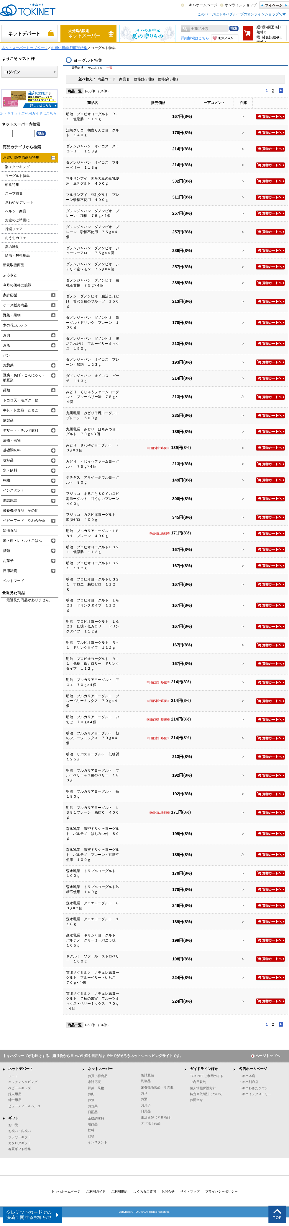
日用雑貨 (10, 571)
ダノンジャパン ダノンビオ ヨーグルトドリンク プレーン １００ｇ (92, 323)
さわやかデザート (19, 202)
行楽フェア (14, 229)
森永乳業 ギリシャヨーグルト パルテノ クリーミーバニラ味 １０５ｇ (92, 940)
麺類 (6, 390)
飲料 (91, 1130)
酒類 (6, 551)
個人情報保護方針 (203, 1088)
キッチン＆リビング (22, 1082)
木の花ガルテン (15, 325)
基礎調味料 (12, 450)
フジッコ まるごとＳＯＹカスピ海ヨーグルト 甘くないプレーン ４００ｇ (94, 499)
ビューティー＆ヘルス (24, 1106)
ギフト (13, 1118)
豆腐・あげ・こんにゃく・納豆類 (24, 377)
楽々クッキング (17, 167)
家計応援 (10, 295)
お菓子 (8, 561)
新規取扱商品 (13, 265)
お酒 (144, 1099)
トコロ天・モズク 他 (20, 400)
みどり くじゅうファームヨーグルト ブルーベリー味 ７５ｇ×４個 (92, 397)
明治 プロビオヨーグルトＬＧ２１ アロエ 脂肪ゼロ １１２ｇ (92, 584)
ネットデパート (20, 1069)
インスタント (13, 490)
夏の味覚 (12, 247)
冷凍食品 (10, 531)
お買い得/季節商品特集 (69, 48)
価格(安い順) (144, 79)
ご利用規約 (198, 1082)
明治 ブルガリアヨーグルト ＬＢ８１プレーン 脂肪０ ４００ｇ (92, 813)
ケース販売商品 (15, 305)
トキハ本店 (247, 1076)
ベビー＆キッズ (19, 1088)
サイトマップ (190, 1191)
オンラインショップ (241, 5)
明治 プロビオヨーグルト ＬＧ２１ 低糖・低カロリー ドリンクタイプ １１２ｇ (92, 626)
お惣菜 (8, 365)
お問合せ (196, 1100)
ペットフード (13, 581)
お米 (144, 1093)
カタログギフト (19, 1143)
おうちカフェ (15, 238)
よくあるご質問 (144, 1191)
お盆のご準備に (17, 220)
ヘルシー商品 (15, 211)
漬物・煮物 (12, 440)
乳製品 (146, 1081)
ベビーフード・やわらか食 (24, 520)
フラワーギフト (19, 1137)
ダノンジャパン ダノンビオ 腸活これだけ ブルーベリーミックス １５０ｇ (92, 343)
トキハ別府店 (248, 1082)
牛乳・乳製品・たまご (20, 410)
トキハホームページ (201, 5)
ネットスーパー (100, 1069)
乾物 (6, 480)
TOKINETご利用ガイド (207, 1076)
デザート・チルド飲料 (20, 430)
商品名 (125, 79)
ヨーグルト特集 (17, 176)
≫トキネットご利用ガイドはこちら (28, 113)
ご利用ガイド (96, 1191)
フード (13, 1076)
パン (6, 355)
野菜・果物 (12, 315)
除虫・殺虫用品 (17, 255)
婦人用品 (14, 1094)
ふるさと (10, 275)
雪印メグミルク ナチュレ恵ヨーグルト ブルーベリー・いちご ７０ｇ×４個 (92, 977)
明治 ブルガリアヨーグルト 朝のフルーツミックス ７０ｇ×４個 (92, 738)
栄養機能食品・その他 (20, 510)
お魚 (6, 345)
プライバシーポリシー (221, 1191)
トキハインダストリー (255, 1094)
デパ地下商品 (150, 1123)
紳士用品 (14, 1100)
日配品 (93, 1112)
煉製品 (8, 420)
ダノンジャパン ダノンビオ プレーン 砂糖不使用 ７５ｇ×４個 (92, 232)
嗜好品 (8, 460)
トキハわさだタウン (253, 1088)
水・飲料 (10, 470)
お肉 (6, 335)
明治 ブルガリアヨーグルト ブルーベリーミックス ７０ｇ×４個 (92, 701)
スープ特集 (14, 193)
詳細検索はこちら (195, 38)
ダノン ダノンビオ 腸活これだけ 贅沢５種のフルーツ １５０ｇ (92, 301)
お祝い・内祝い (19, 1131)
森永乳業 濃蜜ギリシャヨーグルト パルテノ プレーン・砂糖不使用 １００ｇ (92, 855)
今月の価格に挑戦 (17, 285)
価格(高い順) (168, 79)
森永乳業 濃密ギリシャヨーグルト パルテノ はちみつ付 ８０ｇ (92, 834)
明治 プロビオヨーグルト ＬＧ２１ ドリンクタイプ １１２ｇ (92, 605)
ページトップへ (265, 1056)
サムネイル (95, 67)
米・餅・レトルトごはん (22, 541)
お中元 (13, 1125)
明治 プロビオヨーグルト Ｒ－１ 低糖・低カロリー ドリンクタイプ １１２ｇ (92, 664)
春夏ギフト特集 (19, 1149)
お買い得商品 (97, 1076)
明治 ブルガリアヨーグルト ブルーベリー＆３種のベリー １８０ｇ (92, 775)
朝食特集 (12, 185)
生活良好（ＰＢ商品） (157, 1117)
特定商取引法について (206, 1094)
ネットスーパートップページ (24, 48)
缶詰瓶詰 (10, 500)
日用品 (146, 1111)
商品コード (107, 79)
